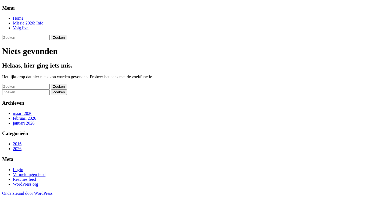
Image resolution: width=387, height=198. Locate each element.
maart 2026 (22, 113)
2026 (17, 148)
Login (18, 169)
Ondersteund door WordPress (27, 193)
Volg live (20, 28)
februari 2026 (24, 118)
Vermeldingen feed (29, 174)
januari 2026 (23, 123)
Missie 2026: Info (28, 23)
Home (18, 18)
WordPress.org (25, 184)
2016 (17, 144)
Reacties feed (24, 179)
